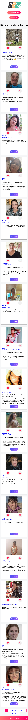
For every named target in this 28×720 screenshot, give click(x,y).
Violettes (4, 603)
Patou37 (4, 306)
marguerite (5, 263)
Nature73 (4, 348)
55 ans (10, 52)
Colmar (4, 307)
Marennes (4, 519)
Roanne (4, 222)
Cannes (4, 647)
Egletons (4, 392)
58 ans (8, 222)
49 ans (10, 180)
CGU (10, 718)
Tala (3, 390)
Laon (3, 477)
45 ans (9, 95)
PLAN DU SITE (16, 718)
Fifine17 (4, 518)
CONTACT (24, 718)
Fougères (4, 264)
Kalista (4, 93)
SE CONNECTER (14, 17)
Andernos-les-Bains (7, 604)
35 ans (8, 647)
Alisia (3, 645)
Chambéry (4, 52)
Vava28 (4, 221)
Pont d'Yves (5, 562)
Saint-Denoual (5, 689)
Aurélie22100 (5, 433)
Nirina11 (4, 136)
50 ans (18, 349)
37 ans (9, 392)
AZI (3, 688)
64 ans (8, 307)
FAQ (7, 718)
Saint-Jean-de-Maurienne (8, 349)
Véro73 (4, 51)
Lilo (3, 475)
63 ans (9, 264)
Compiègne (5, 180)
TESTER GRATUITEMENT (14, 12)
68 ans (15, 604)
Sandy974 (4, 560)
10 (18, 713)
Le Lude (4, 95)
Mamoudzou (5, 137)
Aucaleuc (4, 434)
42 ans (9, 434)
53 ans (10, 519)
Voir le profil (14, 67)
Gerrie (3, 178)
